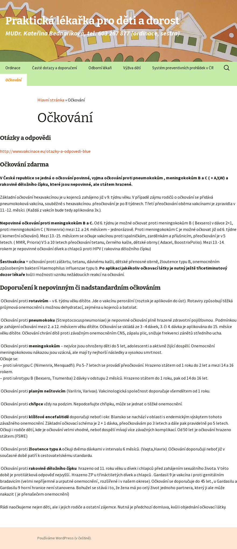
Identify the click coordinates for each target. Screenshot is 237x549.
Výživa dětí (132, 67)
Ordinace (12, 67)
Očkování (13, 79)
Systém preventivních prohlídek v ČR (183, 67)
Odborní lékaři (100, 67)
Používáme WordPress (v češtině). (64, 538)
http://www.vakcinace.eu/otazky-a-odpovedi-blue (45, 151)
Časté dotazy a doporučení (54, 67)
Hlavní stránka (50, 100)
